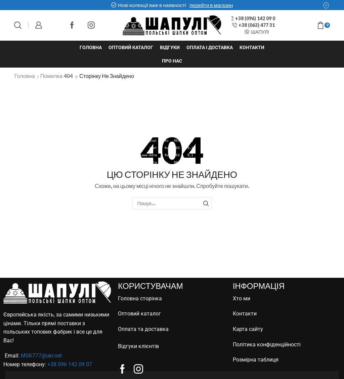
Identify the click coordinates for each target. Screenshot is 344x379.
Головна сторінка (140, 298)
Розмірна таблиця (255, 359)
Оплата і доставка (209, 47)
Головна (91, 47)
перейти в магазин (211, 5)
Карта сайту (248, 329)
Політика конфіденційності (267, 344)
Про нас (172, 61)
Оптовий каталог (131, 47)
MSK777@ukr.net (41, 355)
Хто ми (241, 298)
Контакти (252, 47)
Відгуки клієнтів (138, 346)
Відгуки (170, 47)
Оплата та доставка (143, 329)
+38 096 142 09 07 (69, 364)
